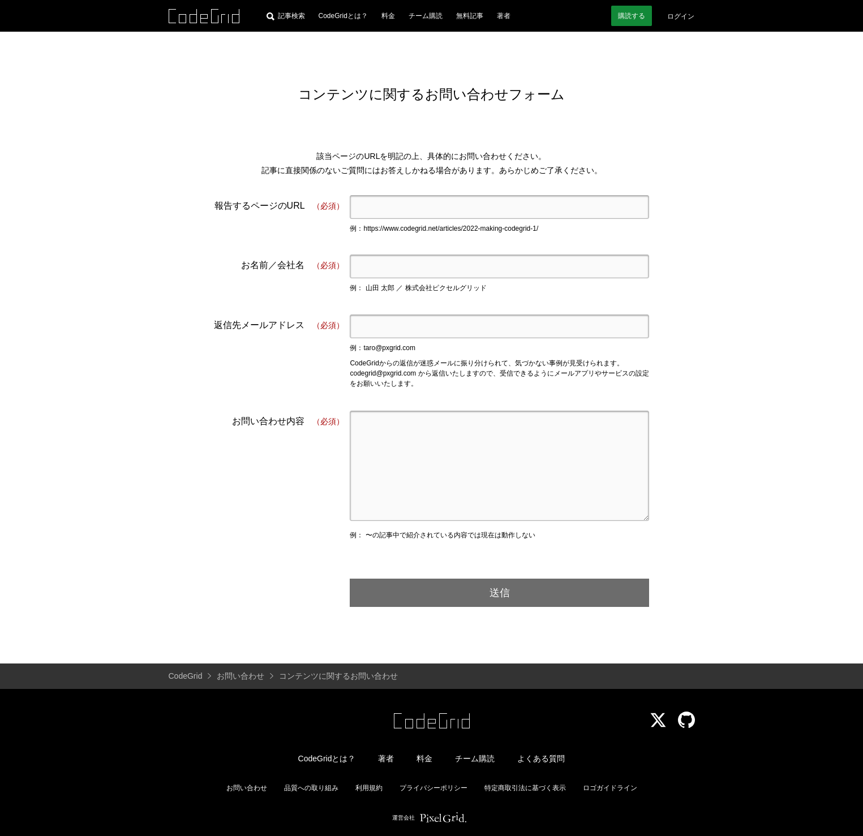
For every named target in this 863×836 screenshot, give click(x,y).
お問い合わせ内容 (288, 422)
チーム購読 (426, 16)
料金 (388, 16)
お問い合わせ (246, 788)
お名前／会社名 (292, 265)
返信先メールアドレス (279, 325)
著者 (503, 16)
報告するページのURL (279, 206)
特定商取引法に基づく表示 (525, 788)
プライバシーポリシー (433, 788)
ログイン (680, 16)
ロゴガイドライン (610, 788)
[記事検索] (286, 16)
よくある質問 (541, 758)
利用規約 (369, 788)
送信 (500, 592)
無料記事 (469, 16)
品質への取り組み (311, 788)
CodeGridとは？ (343, 16)
